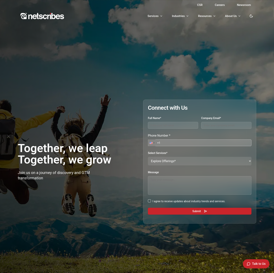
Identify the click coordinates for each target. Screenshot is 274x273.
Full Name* (154, 118)
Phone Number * (159, 135)
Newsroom (244, 5)
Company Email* (211, 118)
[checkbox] (149, 200)
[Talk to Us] (256, 263)
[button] (151, 143)
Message (153, 172)
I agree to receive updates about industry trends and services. (188, 201)
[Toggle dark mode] (251, 16)
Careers (220, 5)
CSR (200, 5)
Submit (199, 211)
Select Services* (157, 153)
